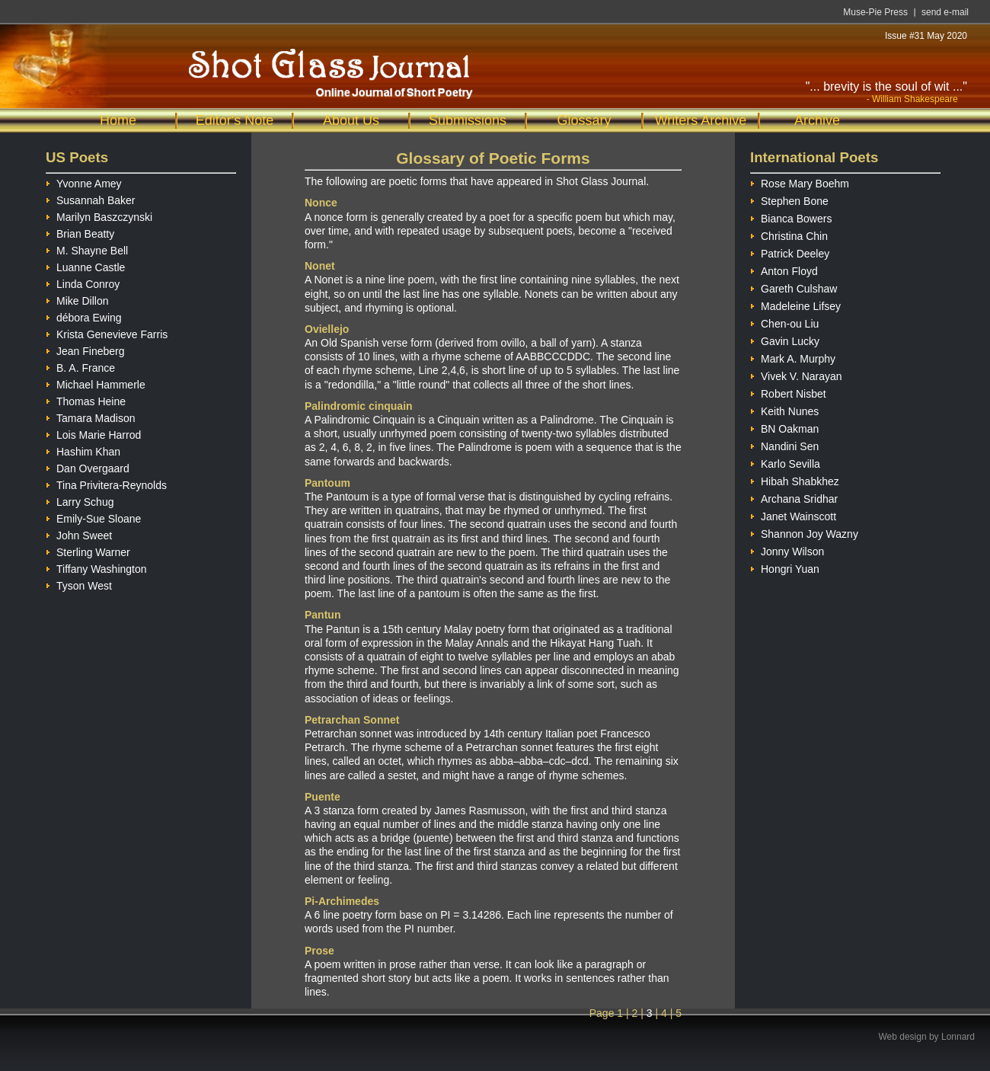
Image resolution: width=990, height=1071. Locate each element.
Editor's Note (234, 120)
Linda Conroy (83, 282)
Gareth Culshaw (793, 287)
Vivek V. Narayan (796, 374)
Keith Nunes (784, 409)
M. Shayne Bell (87, 249)
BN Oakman (784, 427)
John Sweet (79, 534)
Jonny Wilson (787, 550)
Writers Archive (701, 120)
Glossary (584, 120)
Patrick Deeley (789, 252)
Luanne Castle (85, 265)
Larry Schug (79, 500)
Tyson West (79, 584)
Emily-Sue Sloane (93, 517)
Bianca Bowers (791, 217)
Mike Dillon (77, 299)
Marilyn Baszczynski (99, 215)
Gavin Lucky (784, 339)
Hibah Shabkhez (794, 480)
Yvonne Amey (84, 182)
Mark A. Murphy (792, 357)
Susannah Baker (91, 198)
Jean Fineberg (85, 349)
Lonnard (958, 1036)
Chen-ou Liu (784, 322)
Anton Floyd (784, 269)
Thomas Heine (86, 400)
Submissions (467, 120)
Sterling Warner (88, 550)
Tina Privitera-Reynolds (106, 483)
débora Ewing (84, 316)
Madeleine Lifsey (795, 304)
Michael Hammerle (95, 383)
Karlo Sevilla (785, 462)
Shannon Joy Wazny (804, 532)
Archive (817, 120)
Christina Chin (789, 234)
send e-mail (945, 12)
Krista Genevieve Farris (107, 332)
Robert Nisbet (788, 392)
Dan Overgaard (87, 467)
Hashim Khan (83, 450)
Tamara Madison (91, 416)
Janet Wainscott (793, 515)
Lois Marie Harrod (93, 433)
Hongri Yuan (784, 567)
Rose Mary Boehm (799, 182)
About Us (351, 120)
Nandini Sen (784, 444)
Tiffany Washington (96, 567)
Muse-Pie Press (875, 12)
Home (118, 120)
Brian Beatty (80, 232)
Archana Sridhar (794, 497)
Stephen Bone (789, 199)
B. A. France (80, 366)
